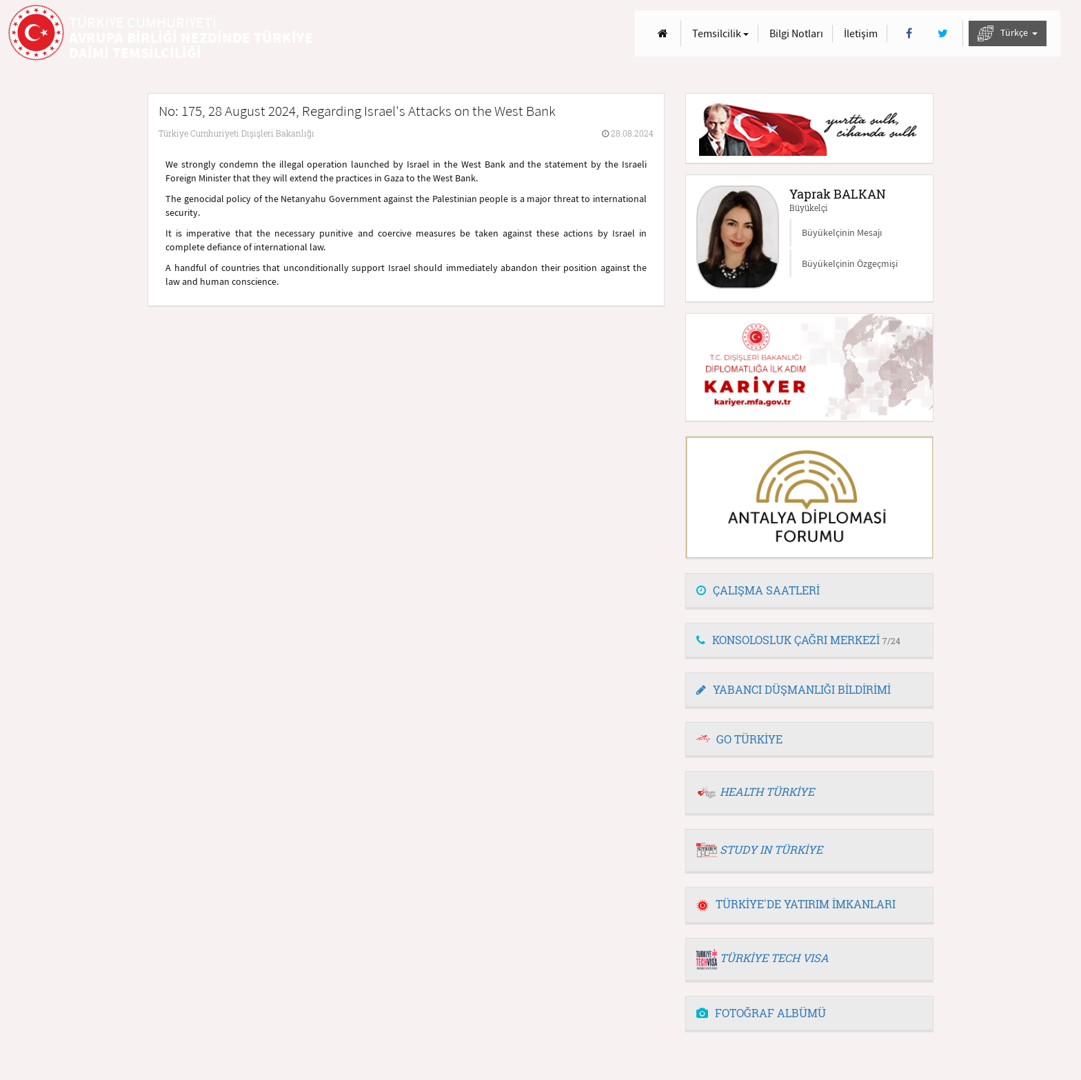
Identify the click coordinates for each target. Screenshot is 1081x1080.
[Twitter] (943, 33)
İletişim (861, 33)
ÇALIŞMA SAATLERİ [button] (758, 590)
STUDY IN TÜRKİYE (771, 849)
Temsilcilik (720, 33)
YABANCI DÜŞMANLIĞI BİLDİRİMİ (793, 689)
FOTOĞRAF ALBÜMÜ (761, 1013)
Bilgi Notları (796, 33)
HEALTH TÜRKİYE (767, 791)
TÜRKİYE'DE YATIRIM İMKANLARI (796, 904)
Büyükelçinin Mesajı (842, 232)
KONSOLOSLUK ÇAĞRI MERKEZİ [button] (798, 639)
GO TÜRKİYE (749, 739)
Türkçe (1008, 33)
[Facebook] (909, 33)
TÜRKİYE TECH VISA (774, 957)
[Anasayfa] (663, 33)
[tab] (809, 591)
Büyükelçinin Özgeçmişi (850, 263)
